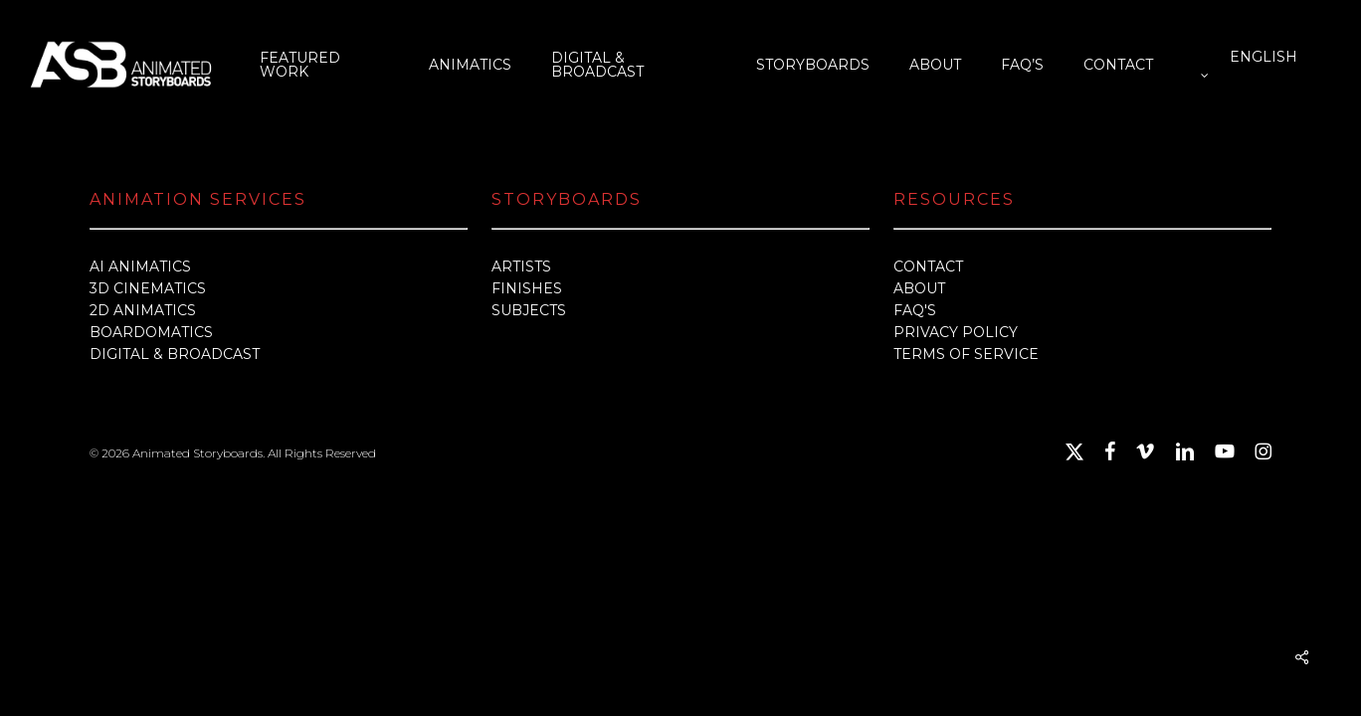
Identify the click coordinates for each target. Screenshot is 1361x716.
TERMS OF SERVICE (966, 354)
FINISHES (526, 288)
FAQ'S (914, 310)
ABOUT (919, 288)
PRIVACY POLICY (955, 332)
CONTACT (928, 266)
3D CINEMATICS (148, 288)
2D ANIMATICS (143, 310)
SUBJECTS (528, 310)
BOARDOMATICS (151, 332)
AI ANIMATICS (140, 266)
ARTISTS (521, 266)
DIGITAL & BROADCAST (175, 354)
